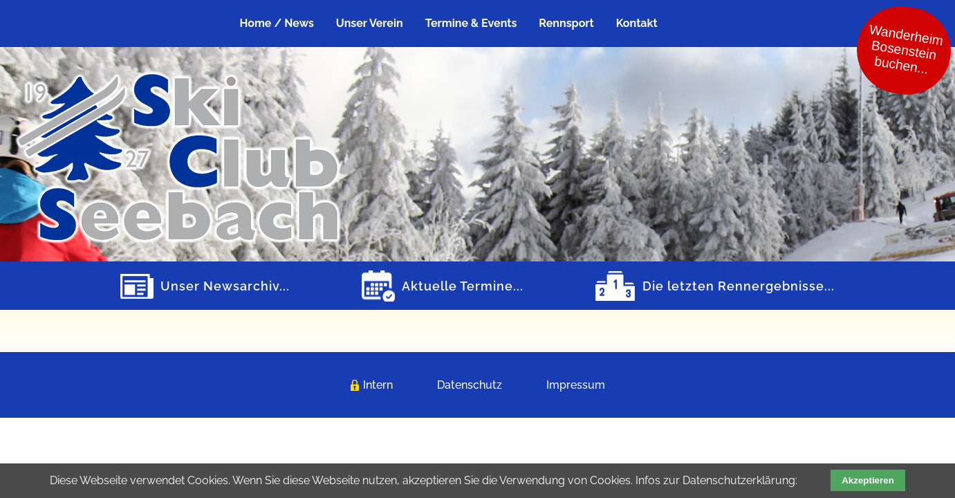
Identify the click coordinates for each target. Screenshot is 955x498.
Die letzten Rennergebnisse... (738, 286)
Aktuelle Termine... (462, 286)
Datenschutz (469, 384)
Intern (378, 384)
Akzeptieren (868, 480)
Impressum (575, 384)
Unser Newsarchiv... (225, 286)
